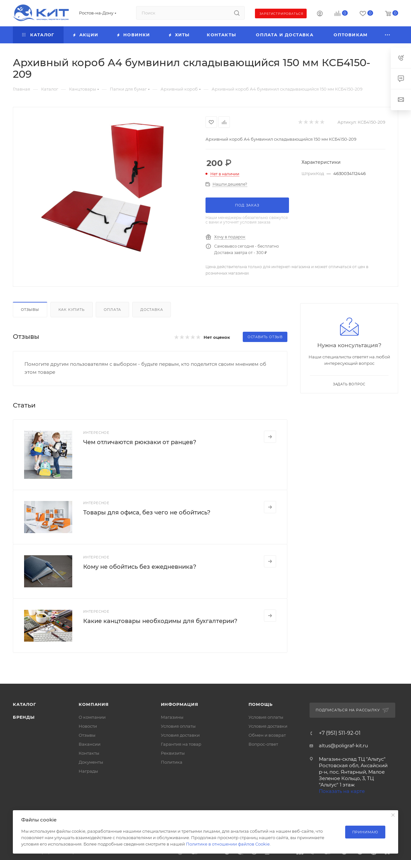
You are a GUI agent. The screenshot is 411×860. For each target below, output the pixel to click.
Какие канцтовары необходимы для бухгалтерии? (160, 621)
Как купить (71, 309)
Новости (88, 726)
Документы (91, 762)
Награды (88, 771)
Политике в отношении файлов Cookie (228, 844)
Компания (94, 704)
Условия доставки (180, 735)
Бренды (24, 717)
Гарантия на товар (181, 744)
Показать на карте (342, 791)
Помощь (261, 704)
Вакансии (90, 744)
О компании (92, 717)
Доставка (151, 309)
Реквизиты (173, 753)
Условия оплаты (178, 726)
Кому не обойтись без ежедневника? (139, 566)
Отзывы (30, 309)
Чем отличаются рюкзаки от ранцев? (139, 442)
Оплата (112, 309)
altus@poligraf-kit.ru (343, 745)
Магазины (172, 717)
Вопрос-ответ (263, 744)
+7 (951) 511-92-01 (340, 733)
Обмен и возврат (267, 735)
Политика (171, 762)
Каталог (24, 704)
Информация (179, 704)
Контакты (89, 753)
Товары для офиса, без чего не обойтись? (146, 512)
